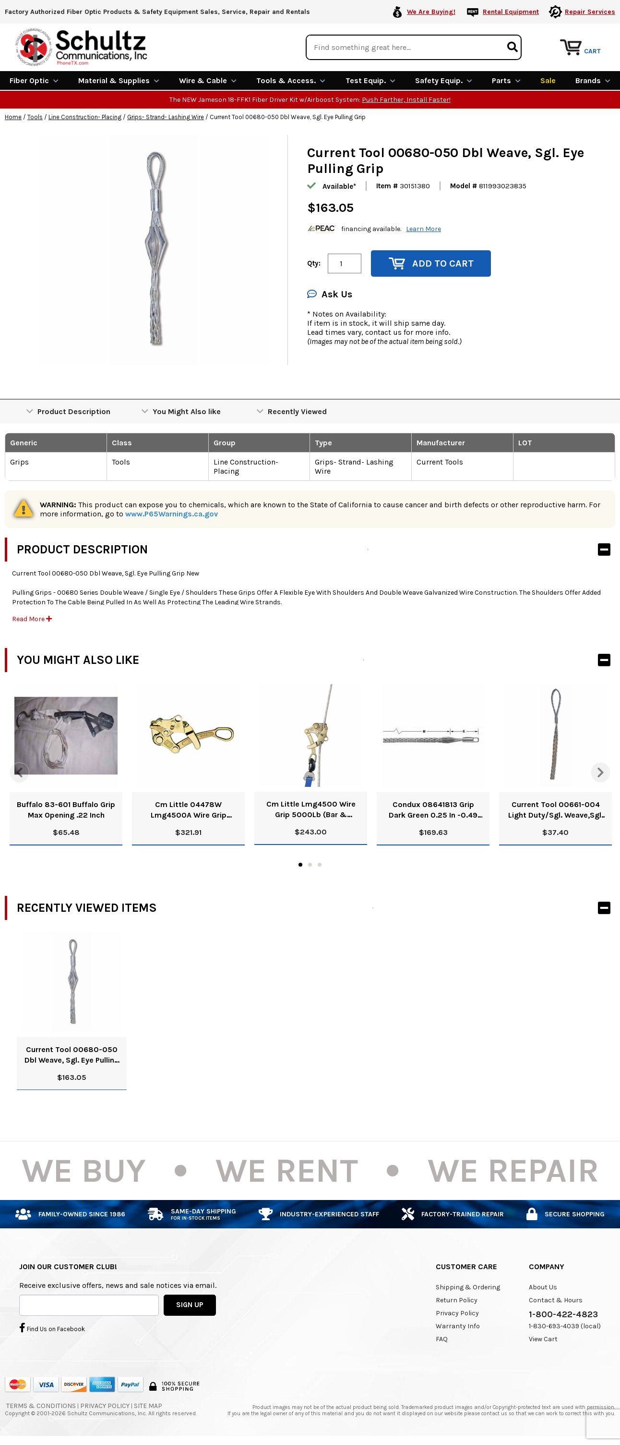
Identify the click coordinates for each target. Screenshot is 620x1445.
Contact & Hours (556, 1300)
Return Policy (456, 1300)
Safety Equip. (443, 80)
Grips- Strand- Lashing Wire (165, 117)
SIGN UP (189, 1304)
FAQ (442, 1339)
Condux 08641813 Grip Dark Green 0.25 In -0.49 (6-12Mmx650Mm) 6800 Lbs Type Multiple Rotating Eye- (433, 810)
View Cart (543, 1339)
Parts (506, 80)
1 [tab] (300, 865)
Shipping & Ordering (468, 1287)
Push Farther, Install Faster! (406, 100)
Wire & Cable (208, 80)
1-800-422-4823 (563, 1314)
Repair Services (590, 12)
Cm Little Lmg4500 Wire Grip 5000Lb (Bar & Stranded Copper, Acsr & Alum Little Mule (311, 809)
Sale (548, 80)
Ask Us (329, 294)
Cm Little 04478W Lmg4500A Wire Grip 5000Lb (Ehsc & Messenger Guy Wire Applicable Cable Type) (188, 810)
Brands (592, 80)
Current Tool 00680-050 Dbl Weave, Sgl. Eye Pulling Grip (71, 1055)
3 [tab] (320, 865)
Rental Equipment (511, 12)
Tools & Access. (290, 80)
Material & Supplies (118, 80)
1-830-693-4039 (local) (565, 1326)
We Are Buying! (431, 12)
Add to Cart (431, 263)
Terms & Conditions (41, 1406)
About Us (543, 1287)
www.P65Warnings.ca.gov (171, 513)
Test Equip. (370, 80)
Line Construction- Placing (84, 117)
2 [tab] (310, 865)
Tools (35, 117)
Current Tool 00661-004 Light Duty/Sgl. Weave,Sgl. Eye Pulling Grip (555, 810)
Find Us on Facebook (52, 1328)
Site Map (148, 1406)
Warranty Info (458, 1326)
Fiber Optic (34, 80)
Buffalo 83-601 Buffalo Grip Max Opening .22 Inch (66, 810)
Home (13, 117)
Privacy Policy (457, 1313)
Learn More (423, 229)
